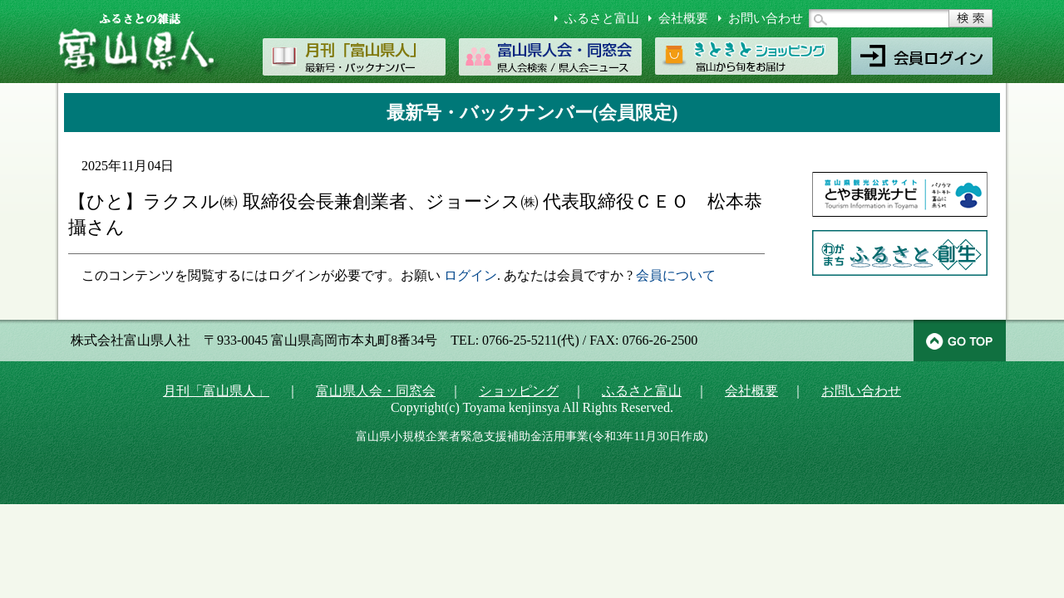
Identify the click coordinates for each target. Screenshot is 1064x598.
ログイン (470, 275)
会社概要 (683, 18)
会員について (676, 275)
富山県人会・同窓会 (376, 391)
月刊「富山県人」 (216, 391)
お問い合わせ (765, 18)
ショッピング (519, 391)
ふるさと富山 (601, 18)
